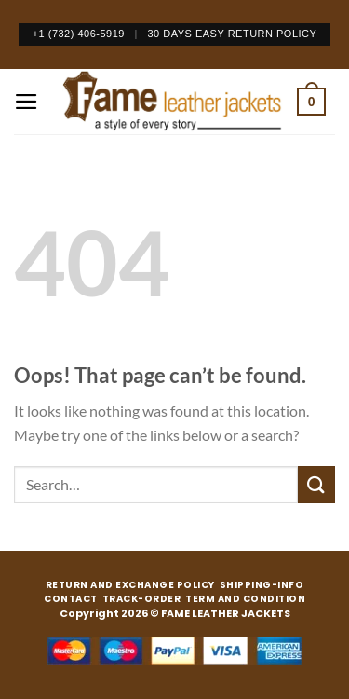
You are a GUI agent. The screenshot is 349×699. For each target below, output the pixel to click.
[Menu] (26, 101)
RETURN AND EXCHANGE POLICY (130, 585)
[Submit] (316, 484)
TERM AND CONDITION (245, 599)
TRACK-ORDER (141, 599)
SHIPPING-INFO (262, 585)
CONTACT (71, 599)
